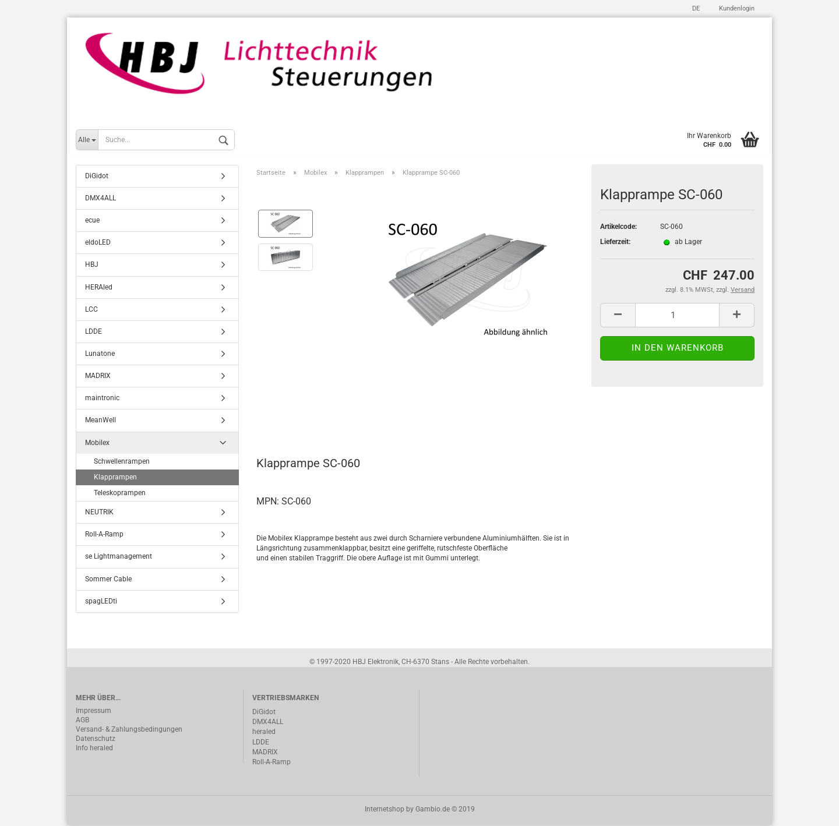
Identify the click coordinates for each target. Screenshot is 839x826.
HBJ (91, 266)
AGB (82, 721)
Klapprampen (115, 478)
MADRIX (98, 377)
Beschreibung (300, 413)
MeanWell (100, 421)
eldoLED (98, 243)
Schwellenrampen (122, 462)
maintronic (102, 399)
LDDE (93, 333)
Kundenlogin (736, 8)
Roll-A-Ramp (104, 535)
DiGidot (96, 177)
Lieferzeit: (615, 243)
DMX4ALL (100, 199)
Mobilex (97, 443)
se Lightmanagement (118, 557)
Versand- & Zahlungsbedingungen (129, 730)
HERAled (98, 288)
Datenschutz (95, 739)
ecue (92, 221)
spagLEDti (101, 602)
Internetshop (384, 810)
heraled (264, 733)
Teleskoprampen (120, 494)
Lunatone (100, 355)
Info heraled (94, 749)
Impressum (93, 711)
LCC (91, 310)
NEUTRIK (99, 513)
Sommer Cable (108, 580)
